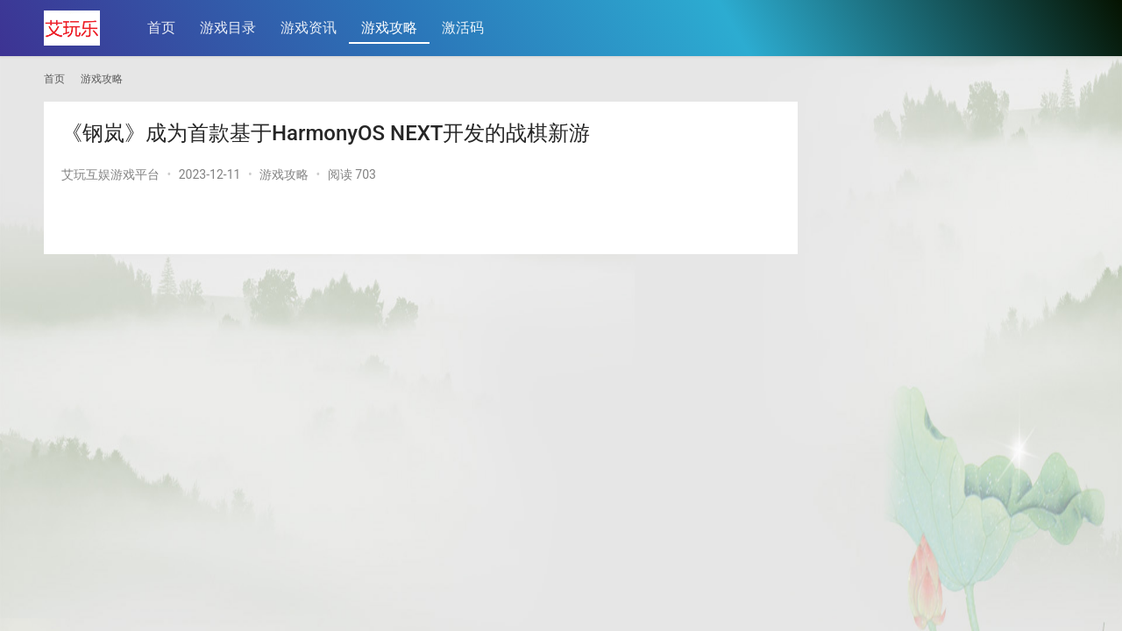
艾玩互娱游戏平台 (110, 174)
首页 (162, 27)
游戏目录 (229, 27)
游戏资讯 (309, 27)
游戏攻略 (390, 27)
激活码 (464, 27)
